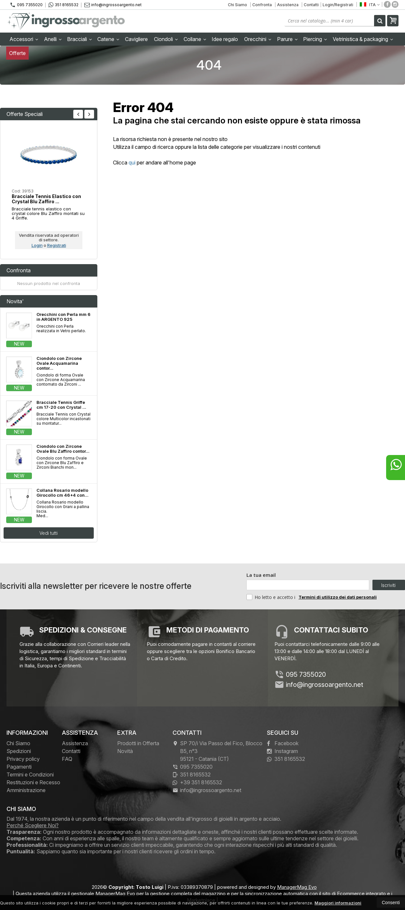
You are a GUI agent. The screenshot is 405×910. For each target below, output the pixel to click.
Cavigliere (136, 39)
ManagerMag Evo (297, 887)
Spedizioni (19, 751)
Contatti (311, 4)
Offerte (17, 53)
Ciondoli (166, 39)
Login (37, 245)
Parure (287, 39)
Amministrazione (26, 790)
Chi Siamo (237, 4)
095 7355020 (26, 5)
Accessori (23, 39)
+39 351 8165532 (197, 782)
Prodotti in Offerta (138, 743)
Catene (108, 39)
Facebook (283, 743)
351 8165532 (63, 5)
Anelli (53, 39)
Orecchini (257, 39)
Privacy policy (23, 759)
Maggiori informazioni (337, 902)
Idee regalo (225, 39)
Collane (195, 39)
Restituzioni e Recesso (33, 782)
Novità (125, 751)
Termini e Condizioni (30, 774)
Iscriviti (388, 585)
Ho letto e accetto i (271, 597)
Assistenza (288, 4)
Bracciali (79, 39)
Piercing (315, 39)
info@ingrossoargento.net (113, 4)
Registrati (56, 245)
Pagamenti (19, 766)
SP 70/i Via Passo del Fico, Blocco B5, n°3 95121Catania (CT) (217, 751)
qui (132, 162)
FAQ (67, 759)
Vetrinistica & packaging (363, 39)
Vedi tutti (48, 533)
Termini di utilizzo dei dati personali (338, 597)
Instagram (282, 751)
